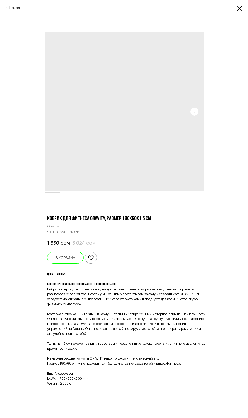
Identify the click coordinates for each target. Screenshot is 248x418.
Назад (14, 7)
